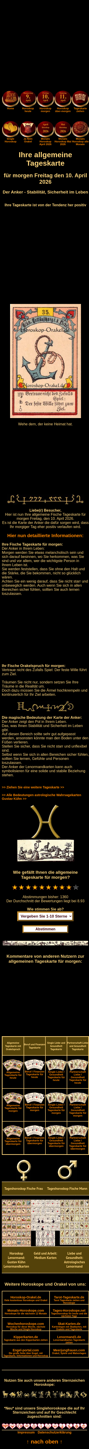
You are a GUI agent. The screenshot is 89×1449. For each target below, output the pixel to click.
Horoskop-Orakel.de (25, 1298)
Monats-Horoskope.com (26, 1312)
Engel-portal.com (25, 1352)
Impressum (26, 1432)
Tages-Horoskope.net (69, 1313)
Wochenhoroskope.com (25, 1326)
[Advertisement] (44, 46)
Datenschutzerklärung (55, 1432)
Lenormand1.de (69, 1339)
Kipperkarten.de (26, 1338)
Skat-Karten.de (69, 1326)
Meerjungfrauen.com (69, 1351)
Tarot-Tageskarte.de (69, 1299)
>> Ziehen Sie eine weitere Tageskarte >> (33, 787)
